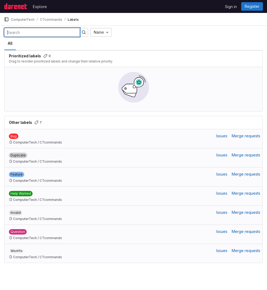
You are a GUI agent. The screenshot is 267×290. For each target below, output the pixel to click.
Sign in (231, 6)
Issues (221, 136)
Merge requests (246, 136)
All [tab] (10, 43)
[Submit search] (83, 32)
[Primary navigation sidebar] (6, 19)
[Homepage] (16, 6)
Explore (40, 6)
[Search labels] (42, 32)
